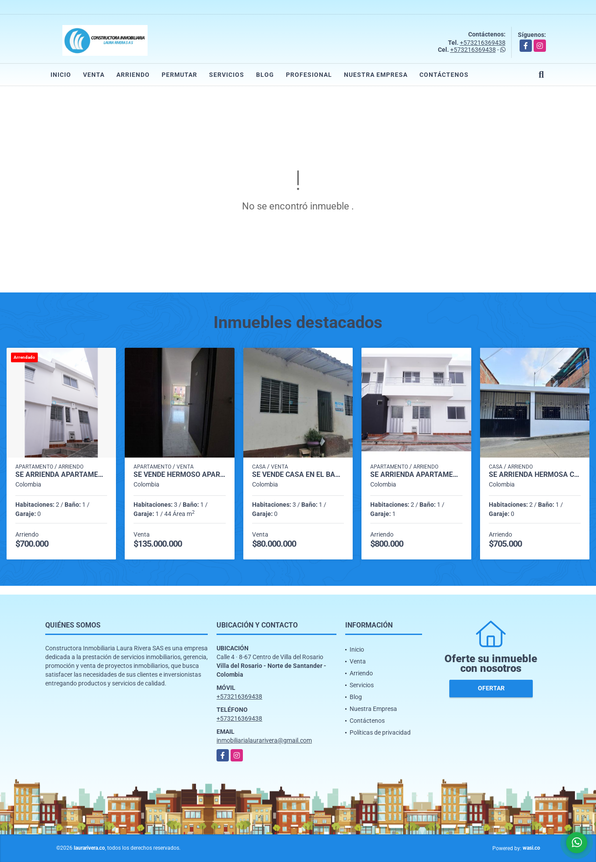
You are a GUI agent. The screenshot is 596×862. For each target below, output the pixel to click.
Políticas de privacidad (380, 732)
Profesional (309, 74)
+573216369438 (483, 42)
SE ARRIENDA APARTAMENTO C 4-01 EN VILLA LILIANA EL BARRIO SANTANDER (61, 474)
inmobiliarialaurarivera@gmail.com (264, 740)
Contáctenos (444, 74)
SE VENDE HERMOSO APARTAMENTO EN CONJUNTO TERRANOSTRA (179, 474)
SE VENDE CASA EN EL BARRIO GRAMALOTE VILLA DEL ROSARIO (298, 474)
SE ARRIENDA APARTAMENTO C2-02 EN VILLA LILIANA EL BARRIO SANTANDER (416, 474)
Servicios (226, 74)
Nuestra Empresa (376, 74)
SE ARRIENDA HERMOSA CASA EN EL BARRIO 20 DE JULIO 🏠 (535, 474)
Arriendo (133, 74)
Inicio (61, 74)
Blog (265, 74)
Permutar (179, 74)
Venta (94, 74)
